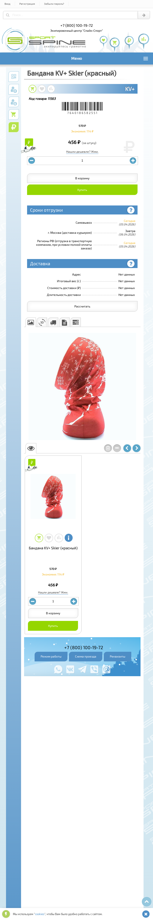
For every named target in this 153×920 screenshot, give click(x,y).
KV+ (130, 88)
